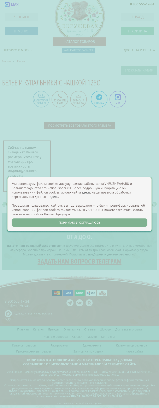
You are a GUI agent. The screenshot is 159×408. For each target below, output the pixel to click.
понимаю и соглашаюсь (79, 222)
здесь (86, 192)
